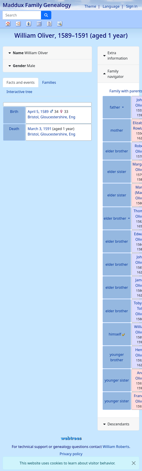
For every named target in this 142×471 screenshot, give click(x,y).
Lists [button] (28, 23)
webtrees (71, 438)
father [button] (115, 107)
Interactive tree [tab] (19, 91)
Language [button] (111, 6)
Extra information (115, 55)
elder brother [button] (115, 218)
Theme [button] (90, 6)
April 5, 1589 (38, 111)
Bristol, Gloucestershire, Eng (51, 116)
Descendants (115, 424)
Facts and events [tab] (21, 82)
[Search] (46, 15)
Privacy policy (71, 453)
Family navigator (113, 74)
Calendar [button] (38, 23)
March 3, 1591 (40, 128)
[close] (133, 463)
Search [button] (59, 23)
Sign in (131, 6)
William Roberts (116, 446)
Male (21, 65)
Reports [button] (49, 23)
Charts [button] (18, 23)
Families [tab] (49, 82)
